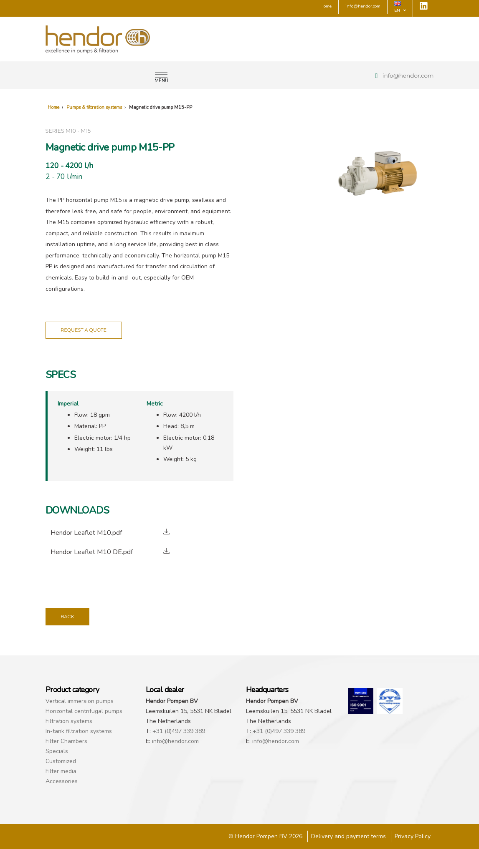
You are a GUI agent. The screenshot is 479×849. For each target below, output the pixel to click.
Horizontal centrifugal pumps (84, 711)
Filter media (61, 771)
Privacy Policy (413, 836)
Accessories (62, 781)
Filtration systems (69, 721)
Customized (61, 761)
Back (67, 617)
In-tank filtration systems (79, 731)
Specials (57, 751)
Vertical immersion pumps (80, 701)
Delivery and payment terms (348, 836)
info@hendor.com (408, 75)
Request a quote (83, 330)
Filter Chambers (66, 741)
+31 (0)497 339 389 (178, 731)
